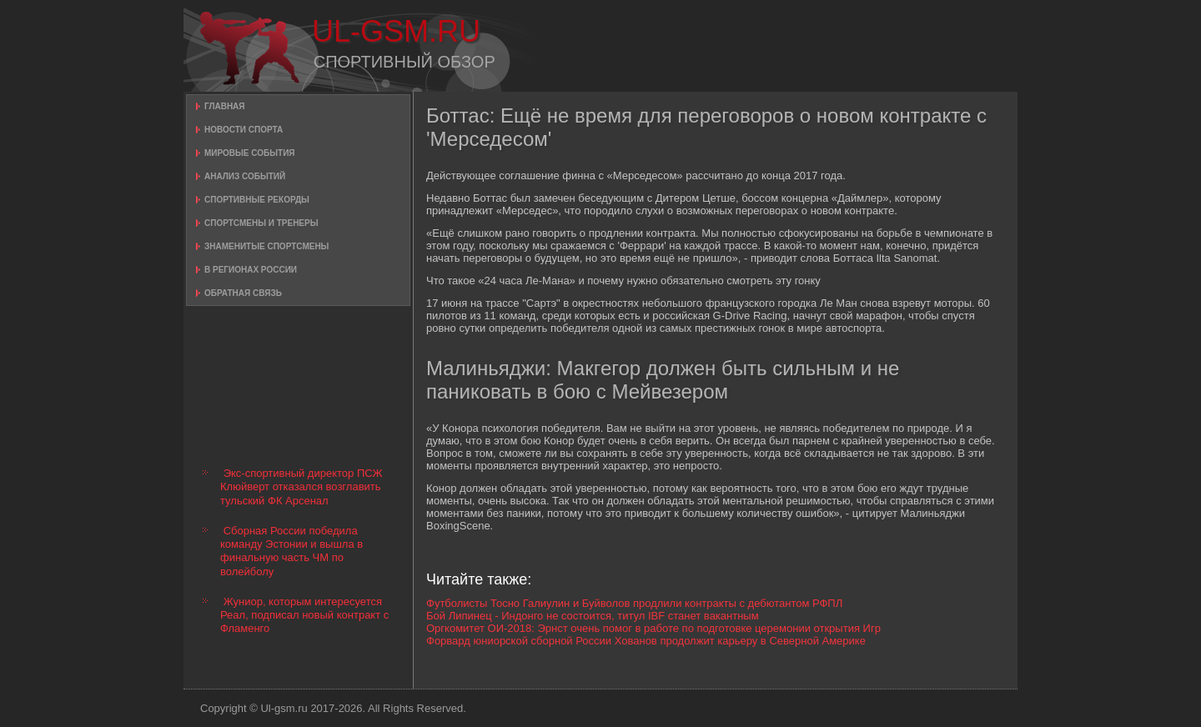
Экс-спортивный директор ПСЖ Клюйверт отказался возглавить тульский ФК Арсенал (301, 487)
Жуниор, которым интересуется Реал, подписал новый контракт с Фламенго (304, 615)
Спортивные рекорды (256, 199)
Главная (224, 106)
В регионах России (250, 269)
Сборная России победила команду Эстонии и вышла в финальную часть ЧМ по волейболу (291, 551)
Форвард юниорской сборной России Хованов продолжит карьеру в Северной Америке (646, 640)
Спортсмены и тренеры (261, 223)
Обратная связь (243, 293)
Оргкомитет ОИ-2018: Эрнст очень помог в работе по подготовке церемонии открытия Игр (653, 628)
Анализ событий (244, 176)
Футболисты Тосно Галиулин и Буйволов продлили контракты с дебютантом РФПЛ (634, 603)
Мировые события (249, 153)
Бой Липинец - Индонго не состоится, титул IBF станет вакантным (592, 615)
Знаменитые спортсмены (266, 246)
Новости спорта (243, 129)
